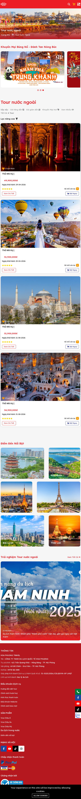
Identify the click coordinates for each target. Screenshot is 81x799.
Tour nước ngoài (22, 35)
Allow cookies (40, 796)
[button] (38, 90)
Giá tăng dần (17, 110)
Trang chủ (5, 35)
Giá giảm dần (33, 110)
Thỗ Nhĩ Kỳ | (8, 174)
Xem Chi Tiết (9, 194)
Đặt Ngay (72, 194)
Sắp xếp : (5, 110)
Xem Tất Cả (73, 557)
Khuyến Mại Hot (50, 110)
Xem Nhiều (67, 110)
